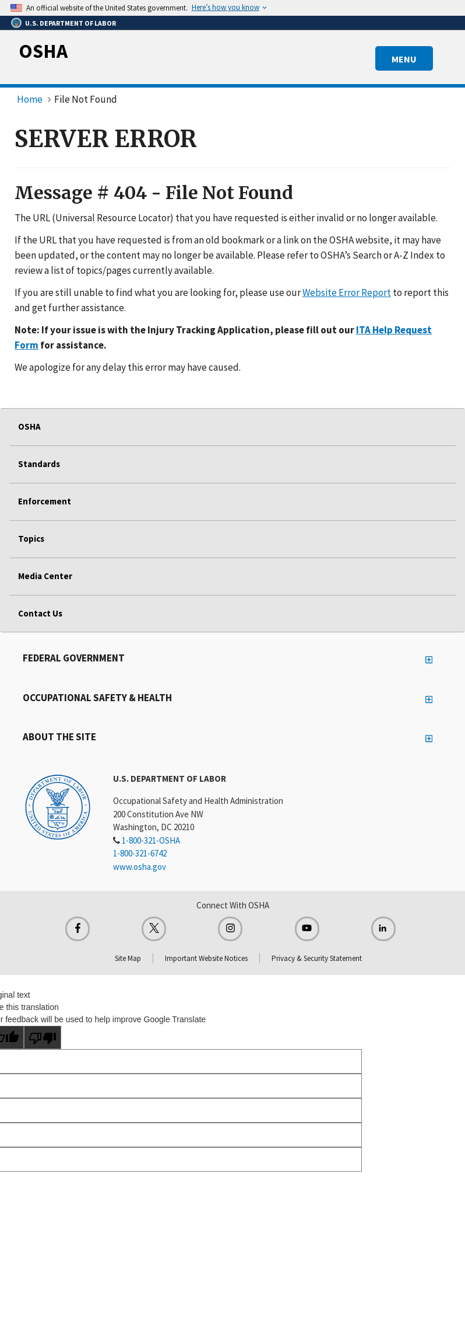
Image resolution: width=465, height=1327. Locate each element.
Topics (31, 538)
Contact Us (40, 613)
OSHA (43, 51)
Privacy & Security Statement (317, 958)
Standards (39, 463)
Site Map (128, 958)
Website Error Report (346, 292)
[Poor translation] (42, 1037)
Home (30, 99)
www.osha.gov (139, 866)
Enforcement (44, 501)
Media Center (45, 575)
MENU (404, 59)
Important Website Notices (206, 958)
